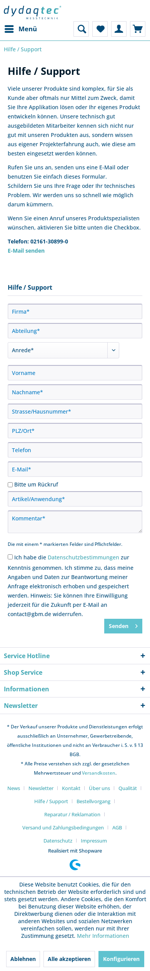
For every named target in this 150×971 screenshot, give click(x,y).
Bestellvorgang (93, 801)
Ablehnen (23, 959)
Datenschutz (57, 840)
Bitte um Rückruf (36, 484)
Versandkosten (98, 773)
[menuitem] (20, 29)
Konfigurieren (121, 959)
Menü (21, 28)
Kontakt (71, 788)
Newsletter (40, 788)
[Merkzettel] (100, 29)
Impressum (94, 840)
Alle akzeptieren (69, 959)
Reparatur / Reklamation (72, 814)
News (13, 788)
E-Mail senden (26, 250)
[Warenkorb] (137, 29)
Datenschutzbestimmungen (83, 557)
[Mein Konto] (119, 29)
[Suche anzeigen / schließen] (81, 29)
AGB (117, 827)
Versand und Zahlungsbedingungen (63, 827)
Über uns (99, 788)
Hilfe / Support (51, 801)
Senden (123, 625)
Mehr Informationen (103, 935)
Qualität (127, 788)
